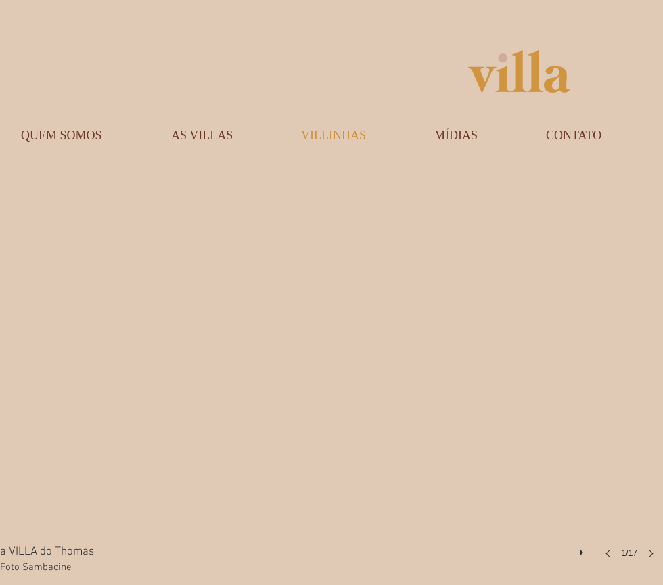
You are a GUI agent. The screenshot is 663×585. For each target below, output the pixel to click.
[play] (583, 549)
